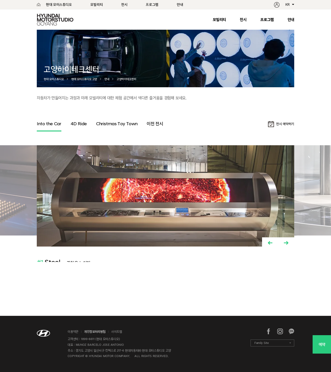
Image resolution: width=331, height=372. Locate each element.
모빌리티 (219, 19)
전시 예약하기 (285, 124)
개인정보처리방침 (95, 332)
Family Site (261, 343)
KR (287, 4)
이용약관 (73, 332)
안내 (291, 19)
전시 (243, 19)
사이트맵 (116, 332)
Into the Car (49, 123)
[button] (270, 242)
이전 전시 (155, 123)
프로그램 (267, 19)
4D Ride (79, 123)
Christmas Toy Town (116, 123)
